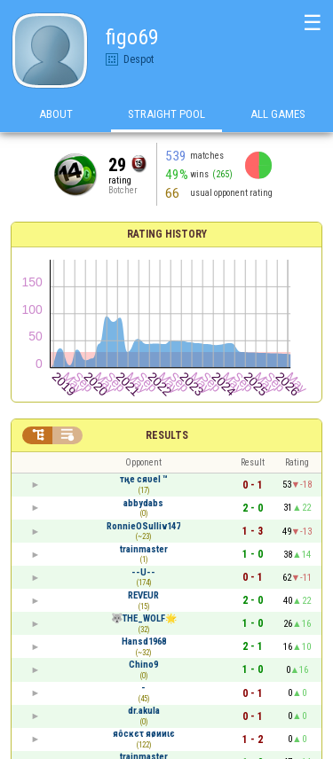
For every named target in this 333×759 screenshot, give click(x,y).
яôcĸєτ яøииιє (144, 733)
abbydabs (143, 503)
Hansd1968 (144, 641)
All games (277, 114)
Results (167, 435)
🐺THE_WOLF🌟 (144, 618)
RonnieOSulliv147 (143, 526)
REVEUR (143, 595)
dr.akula (144, 710)
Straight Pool (166, 114)
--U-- (143, 572)
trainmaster (144, 549)
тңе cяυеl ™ (144, 479)
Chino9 (143, 664)
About (56, 114)
